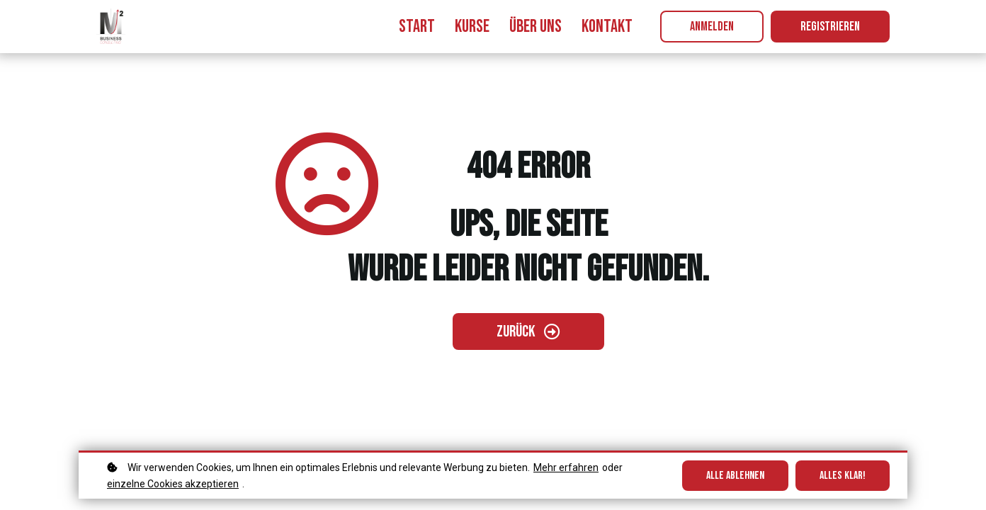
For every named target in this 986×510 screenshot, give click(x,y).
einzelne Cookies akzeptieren (173, 483)
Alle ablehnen (735, 475)
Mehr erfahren (566, 467)
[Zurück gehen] (528, 331)
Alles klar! (843, 475)
